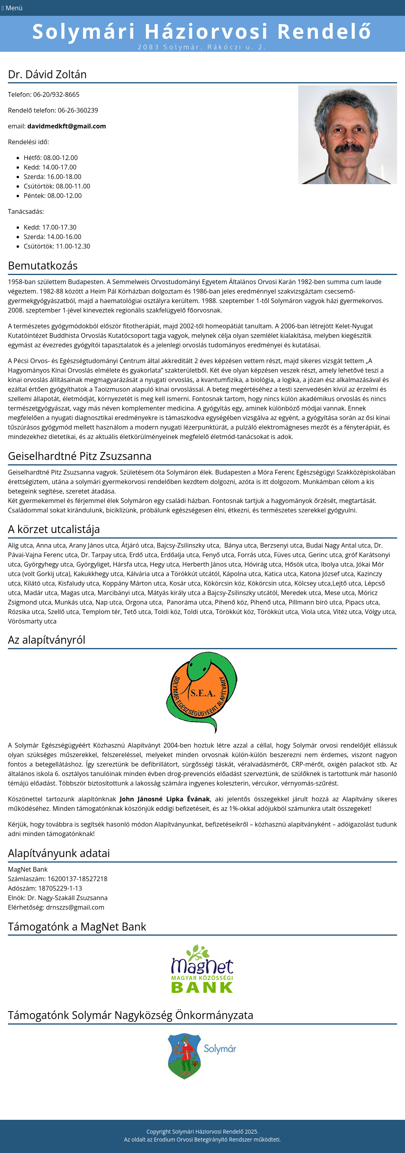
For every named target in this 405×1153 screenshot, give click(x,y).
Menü (11, 8)
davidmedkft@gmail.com (66, 126)
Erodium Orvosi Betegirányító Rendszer (203, 1139)
